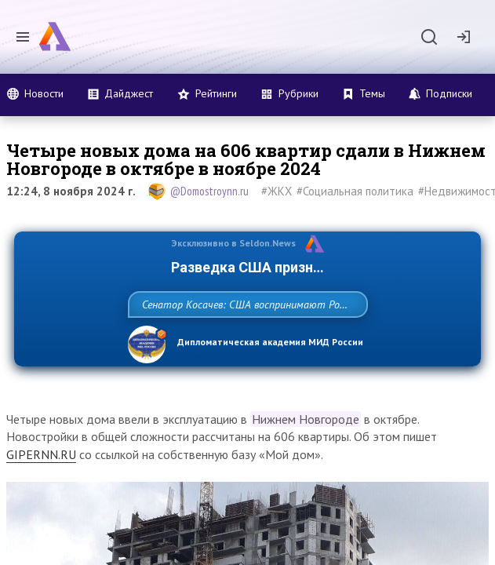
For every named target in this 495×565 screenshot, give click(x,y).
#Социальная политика (355, 191)
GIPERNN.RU (41, 489)
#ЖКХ (276, 191)
